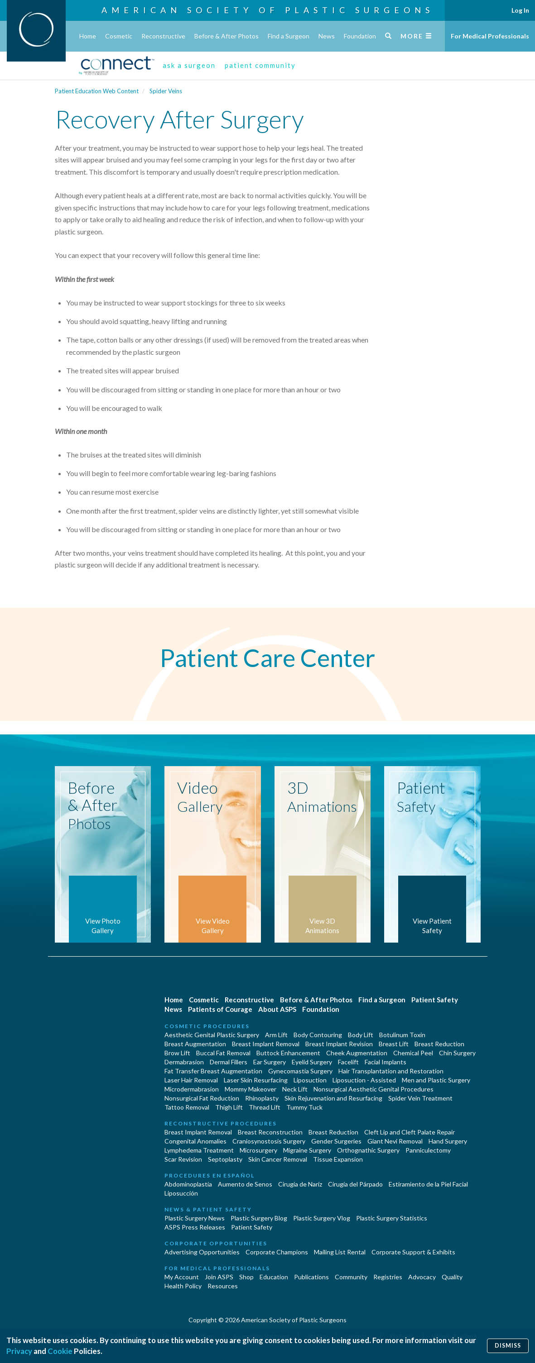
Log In (520, 10)
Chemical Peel (413, 1053)
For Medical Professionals (490, 36)
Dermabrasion (184, 1062)
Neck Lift (295, 1089)
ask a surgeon (189, 65)
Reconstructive (163, 36)
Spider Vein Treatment (420, 1098)
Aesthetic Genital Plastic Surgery (211, 1035)
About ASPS (277, 1009)
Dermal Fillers (228, 1062)
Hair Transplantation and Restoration (390, 1071)
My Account (181, 1277)
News (326, 36)
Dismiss (508, 1345)
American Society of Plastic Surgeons (267, 10)
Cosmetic (118, 36)
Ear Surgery (269, 1062)
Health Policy (183, 1286)
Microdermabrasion (191, 1089)
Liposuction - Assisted (364, 1080)
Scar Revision (183, 1159)
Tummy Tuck (304, 1107)
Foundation (360, 36)
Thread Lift (264, 1107)
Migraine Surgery (307, 1150)
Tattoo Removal (186, 1107)
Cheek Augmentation (356, 1053)
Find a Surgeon (288, 36)
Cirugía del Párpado (355, 1184)
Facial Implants (385, 1062)
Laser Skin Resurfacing (256, 1080)
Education (274, 1277)
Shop (246, 1277)
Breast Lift (394, 1044)
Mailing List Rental (340, 1252)
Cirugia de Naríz (300, 1184)
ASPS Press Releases (194, 1227)
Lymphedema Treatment (199, 1150)
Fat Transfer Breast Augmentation (213, 1071)
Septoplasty (225, 1159)
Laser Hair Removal (191, 1080)
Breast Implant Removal (265, 1044)
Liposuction (310, 1080)
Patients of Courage (220, 1009)
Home (87, 36)
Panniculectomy (428, 1150)
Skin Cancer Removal (277, 1159)
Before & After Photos (226, 36)
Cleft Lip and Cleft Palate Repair (409, 1132)
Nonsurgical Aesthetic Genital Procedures (373, 1089)
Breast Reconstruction (270, 1132)
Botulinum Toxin (402, 1035)
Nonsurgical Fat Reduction (201, 1098)
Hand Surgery (448, 1141)
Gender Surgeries (336, 1141)
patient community (260, 65)
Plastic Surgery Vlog (321, 1218)
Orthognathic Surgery (368, 1150)
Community (351, 1277)
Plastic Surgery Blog (259, 1218)
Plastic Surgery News (194, 1218)
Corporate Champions (277, 1252)
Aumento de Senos (245, 1184)
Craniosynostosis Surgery (268, 1141)
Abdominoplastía (188, 1184)
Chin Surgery (457, 1053)
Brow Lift (177, 1053)
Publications (311, 1277)
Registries (387, 1277)
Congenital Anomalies (195, 1141)
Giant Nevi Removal (395, 1141)
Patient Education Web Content (97, 91)
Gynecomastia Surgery (300, 1071)
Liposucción (181, 1193)
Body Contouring (318, 1035)
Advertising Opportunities (202, 1252)
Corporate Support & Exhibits (413, 1252)
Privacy (19, 1351)
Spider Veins (165, 91)
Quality (452, 1277)
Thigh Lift (229, 1107)
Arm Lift (276, 1035)
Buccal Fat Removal (223, 1053)
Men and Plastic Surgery (436, 1080)
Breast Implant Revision (339, 1044)
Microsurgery (258, 1150)
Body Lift (360, 1035)
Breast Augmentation (195, 1044)
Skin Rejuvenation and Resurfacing (333, 1098)
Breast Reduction (439, 1044)
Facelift (348, 1062)
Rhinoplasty (262, 1098)
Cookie (60, 1351)
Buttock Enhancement (288, 1053)
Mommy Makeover (250, 1089)
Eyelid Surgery (312, 1062)
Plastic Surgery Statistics (391, 1218)
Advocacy (422, 1277)
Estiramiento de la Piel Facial (428, 1184)
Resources (222, 1286)
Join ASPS (219, 1277)
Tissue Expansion (338, 1159)
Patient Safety (434, 1000)
